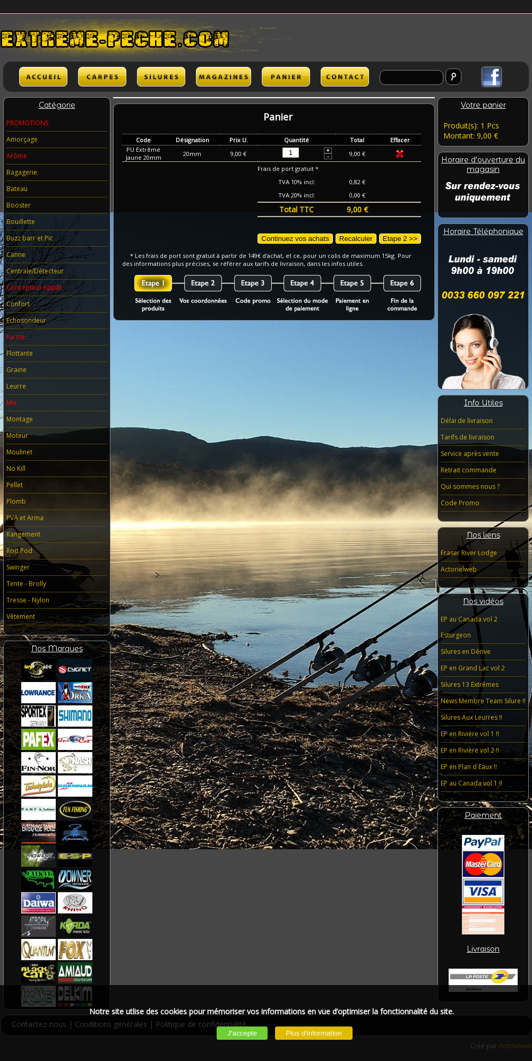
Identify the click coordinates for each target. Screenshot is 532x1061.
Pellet (14, 484)
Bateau (17, 188)
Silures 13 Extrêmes (470, 684)
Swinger (18, 567)
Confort (18, 303)
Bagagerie (21, 172)
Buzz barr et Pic (29, 238)
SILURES (161, 77)
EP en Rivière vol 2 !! (470, 750)
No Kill (15, 468)
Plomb (16, 501)
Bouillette (20, 221)
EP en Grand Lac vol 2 (473, 667)
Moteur (17, 435)
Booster (18, 205)
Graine (16, 369)
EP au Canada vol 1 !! (471, 783)
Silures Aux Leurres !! (471, 717)
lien (223, 77)
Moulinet (19, 451)
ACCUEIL (43, 77)
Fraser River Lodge (469, 552)
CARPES (102, 77)
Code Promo (460, 502)
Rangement (23, 534)
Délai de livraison (467, 420)
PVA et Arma (25, 517)
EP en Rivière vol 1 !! (470, 733)
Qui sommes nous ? (470, 486)
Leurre (16, 386)
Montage (19, 419)
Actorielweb (459, 569)
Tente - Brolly (26, 583)
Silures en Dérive (466, 651)
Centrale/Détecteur (35, 270)
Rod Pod (19, 550)
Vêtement (20, 616)
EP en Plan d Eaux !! (469, 766)
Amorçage (22, 139)
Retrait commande (468, 470)
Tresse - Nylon (27, 600)
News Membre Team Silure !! (483, 700)
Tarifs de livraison (467, 437)
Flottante (19, 353)
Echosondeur (26, 320)
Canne (15, 254)
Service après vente (470, 453)
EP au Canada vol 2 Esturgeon (469, 627)
